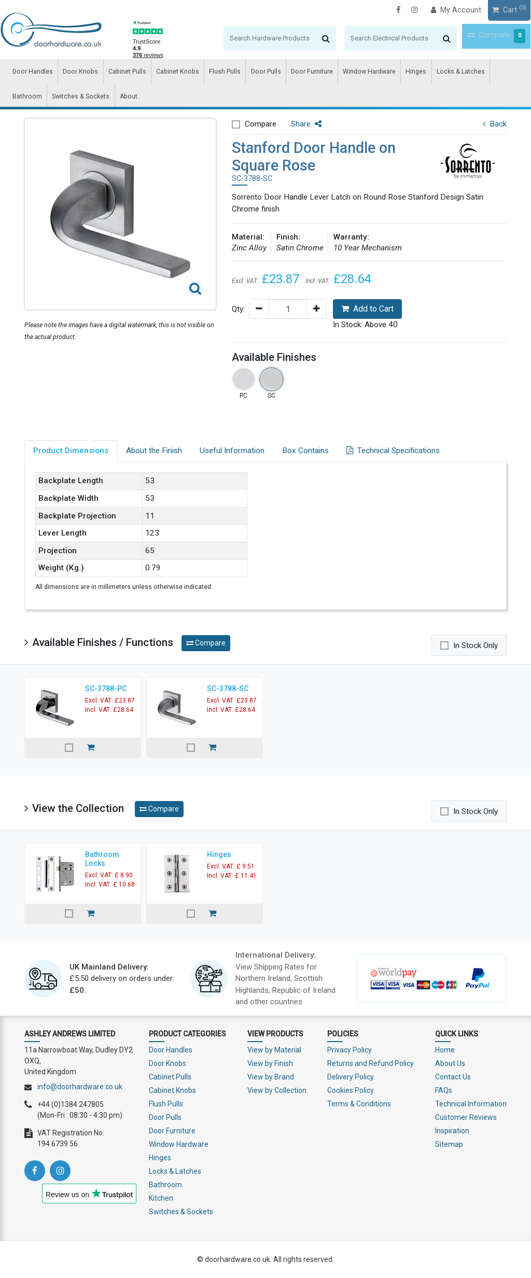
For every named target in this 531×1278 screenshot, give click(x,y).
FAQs (443, 1090)
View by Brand (270, 1077)
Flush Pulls (202, 72)
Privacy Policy (349, 1050)
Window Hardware (332, 72)
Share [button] (306, 124)
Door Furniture (280, 72)
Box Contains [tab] (305, 450)
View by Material (274, 1050)
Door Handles (30, 72)
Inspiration (452, 1131)
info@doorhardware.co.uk (79, 1087)
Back (495, 124)
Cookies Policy (350, 1090)
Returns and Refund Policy (370, 1063)
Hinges (374, 72)
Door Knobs (72, 72)
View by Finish (270, 1063)
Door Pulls (238, 72)
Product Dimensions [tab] (70, 450)
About (81, 100)
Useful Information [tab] (232, 450)
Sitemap (449, 1144)
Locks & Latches (413, 72)
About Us (450, 1063)
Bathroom (456, 72)
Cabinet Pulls (114, 72)
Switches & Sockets (38, 100)
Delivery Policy (350, 1077)
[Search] (243, 38)
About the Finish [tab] (154, 450)
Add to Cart (367, 309)
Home (445, 1050)
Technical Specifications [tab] (393, 450)
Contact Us (453, 1077)
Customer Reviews (466, 1117)
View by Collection (276, 1090)
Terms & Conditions (359, 1104)
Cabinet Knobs (159, 72)
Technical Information (471, 1104)
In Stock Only (475, 645)
